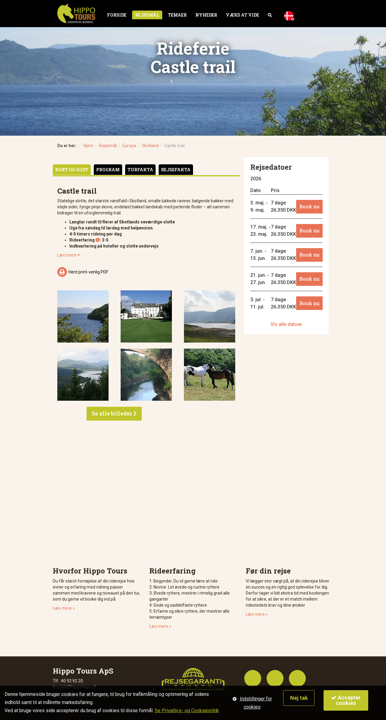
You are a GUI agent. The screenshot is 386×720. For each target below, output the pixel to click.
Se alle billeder (114, 413)
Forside (116, 15)
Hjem (88, 145)
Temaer (177, 15)
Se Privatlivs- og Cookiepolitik (187, 710)
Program (108, 169)
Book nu (309, 206)
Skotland (150, 145)
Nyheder (206, 15)
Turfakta (140, 169)
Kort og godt (71, 169)
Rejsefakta (176, 169)
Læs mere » (64, 608)
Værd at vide (242, 15)
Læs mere (68, 255)
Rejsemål (147, 15)
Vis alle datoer (286, 324)
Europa (129, 145)
